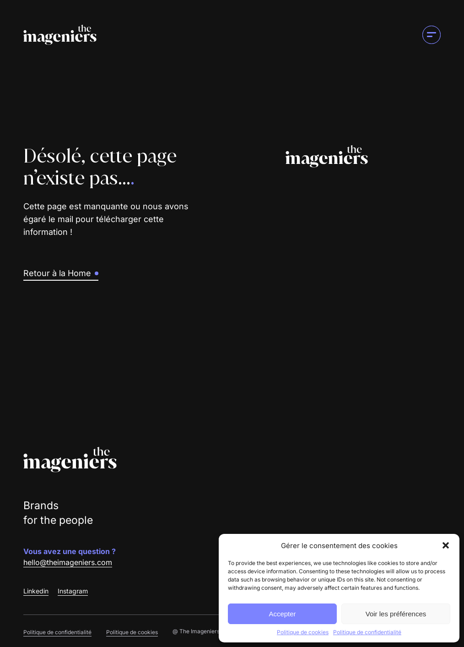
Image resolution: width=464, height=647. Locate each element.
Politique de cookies (303, 632)
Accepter (282, 614)
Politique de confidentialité (367, 632)
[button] (445, 545)
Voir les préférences (396, 614)
